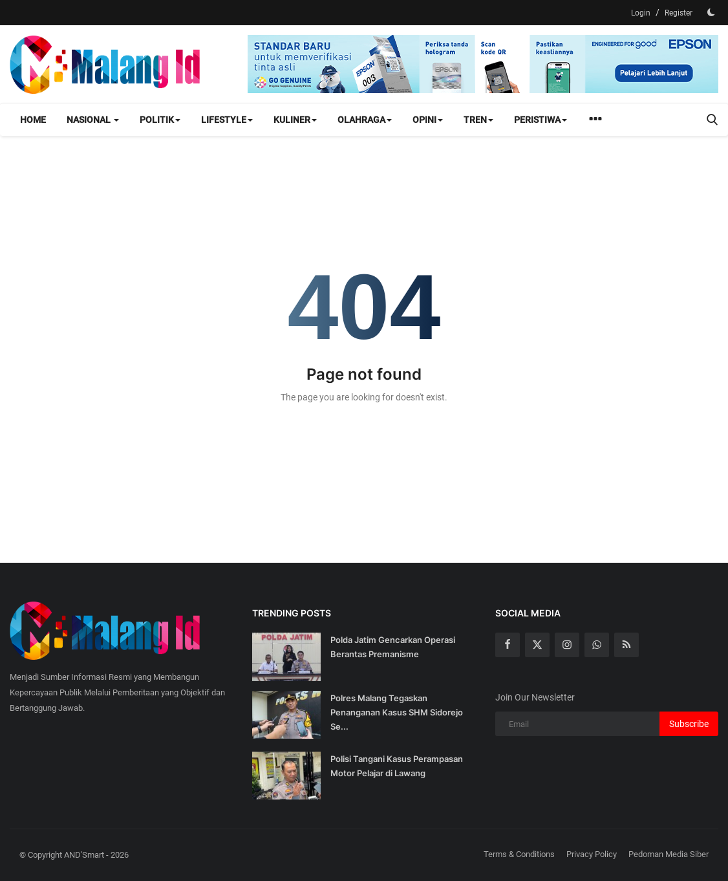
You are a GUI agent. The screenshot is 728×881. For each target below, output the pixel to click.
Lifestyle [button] (227, 119)
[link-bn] (483, 64)
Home (33, 119)
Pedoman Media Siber (668, 854)
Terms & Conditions (519, 854)
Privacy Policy (591, 854)
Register (678, 12)
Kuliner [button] (295, 119)
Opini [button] (427, 119)
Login (640, 12)
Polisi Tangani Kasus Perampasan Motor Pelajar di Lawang (396, 766)
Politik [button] (160, 119)
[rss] (626, 645)
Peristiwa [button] (540, 119)
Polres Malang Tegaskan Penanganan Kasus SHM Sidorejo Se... (396, 712)
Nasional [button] (93, 119)
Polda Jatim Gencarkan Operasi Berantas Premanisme (392, 647)
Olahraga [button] (364, 119)
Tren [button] (478, 119)
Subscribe (689, 724)
